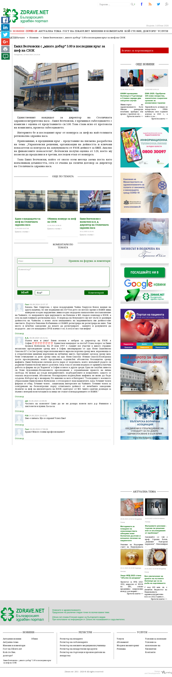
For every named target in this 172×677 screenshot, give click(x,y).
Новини (18, 31)
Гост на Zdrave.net (12, 648)
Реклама (121, 648)
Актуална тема (49, 31)
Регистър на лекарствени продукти (78, 648)
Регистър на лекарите (71, 638)
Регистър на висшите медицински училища (82, 645)
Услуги (163, 31)
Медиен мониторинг (128, 645)
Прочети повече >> (135, 116)
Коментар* (63, 277)
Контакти (150, 652)
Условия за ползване (155, 638)
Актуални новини (12, 638)
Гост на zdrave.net (76, 31)
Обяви (34, 638)
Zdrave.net (69, 672)
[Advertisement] (146, 466)
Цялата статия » (22, 231)
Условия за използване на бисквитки (152, 645)
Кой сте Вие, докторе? (140, 31)
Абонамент (123, 642)
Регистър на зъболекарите (74, 642)
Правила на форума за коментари (89, 260)
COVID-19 (31, 31)
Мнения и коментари (107, 31)
